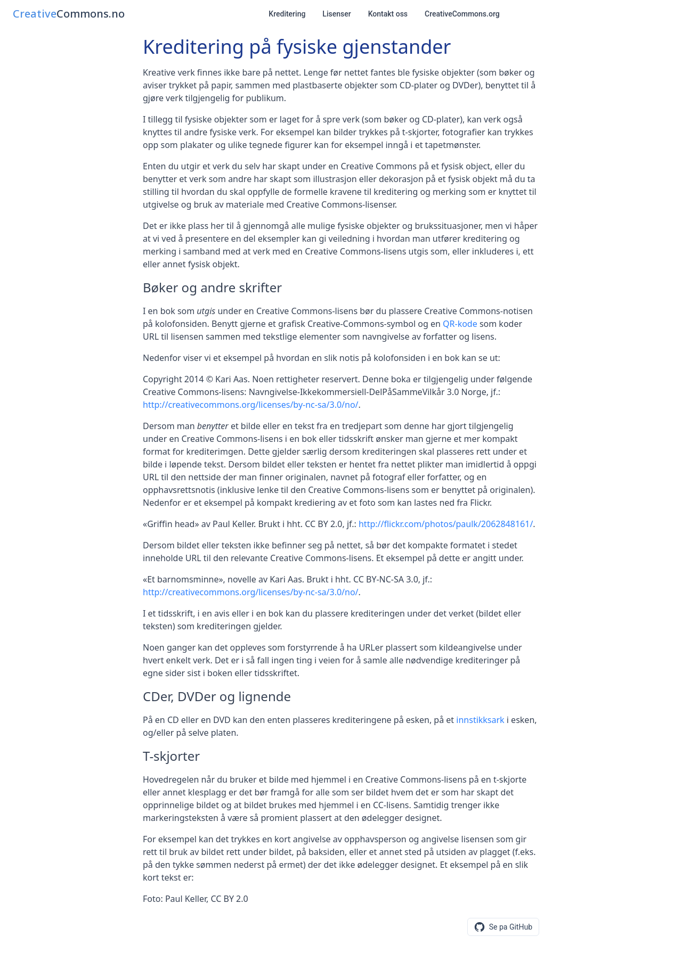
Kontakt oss (388, 14)
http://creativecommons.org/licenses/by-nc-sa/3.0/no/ (251, 404)
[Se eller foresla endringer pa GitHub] (503, 927)
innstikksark (480, 720)
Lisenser (336, 14)
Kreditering (287, 14)
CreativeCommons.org (462, 14)
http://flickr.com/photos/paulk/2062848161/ (446, 524)
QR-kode (460, 324)
